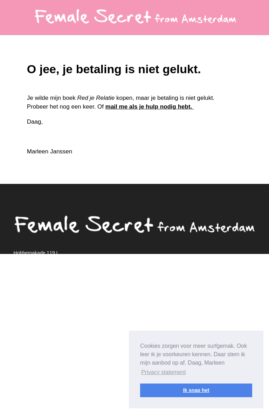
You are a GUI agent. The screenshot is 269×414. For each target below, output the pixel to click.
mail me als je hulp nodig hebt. (148, 106)
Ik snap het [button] (196, 390)
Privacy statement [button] (163, 372)
